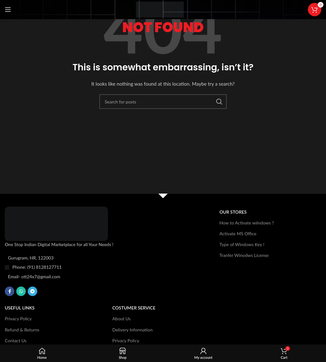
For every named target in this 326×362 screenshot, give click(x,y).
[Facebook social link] (9, 291)
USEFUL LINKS (20, 307)
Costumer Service (134, 307)
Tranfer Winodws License (243, 255)
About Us (121, 318)
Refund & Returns (22, 329)
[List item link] (70, 267)
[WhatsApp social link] (21, 291)
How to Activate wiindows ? (246, 222)
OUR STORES (232, 212)
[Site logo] (160, 9)
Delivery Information (132, 329)
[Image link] (56, 223)
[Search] (163, 101)
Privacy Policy (18, 318)
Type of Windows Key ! (241, 244)
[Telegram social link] (32, 291)
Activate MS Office (237, 233)
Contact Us (15, 340)
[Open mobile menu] (8, 9)
